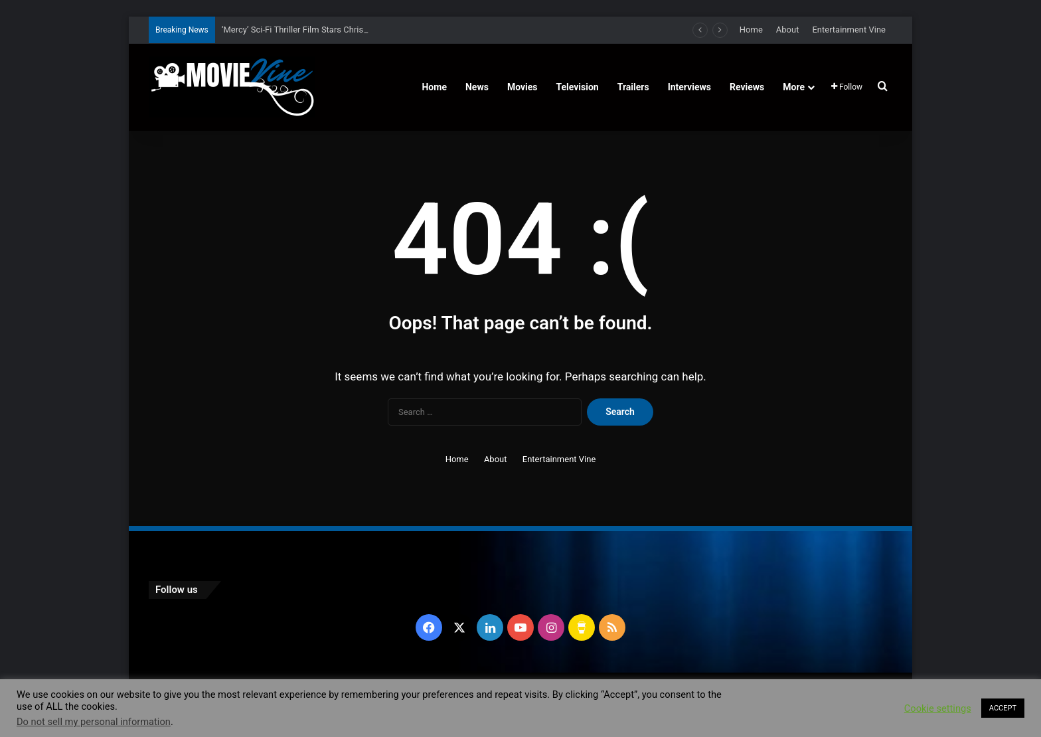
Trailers (633, 87)
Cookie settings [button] (937, 708)
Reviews (747, 87)
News (477, 87)
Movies (522, 87)
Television (577, 87)
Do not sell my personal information (94, 722)
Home (751, 30)
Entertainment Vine (849, 30)
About (787, 30)
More (794, 87)
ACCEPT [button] (1002, 708)
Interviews (689, 87)
